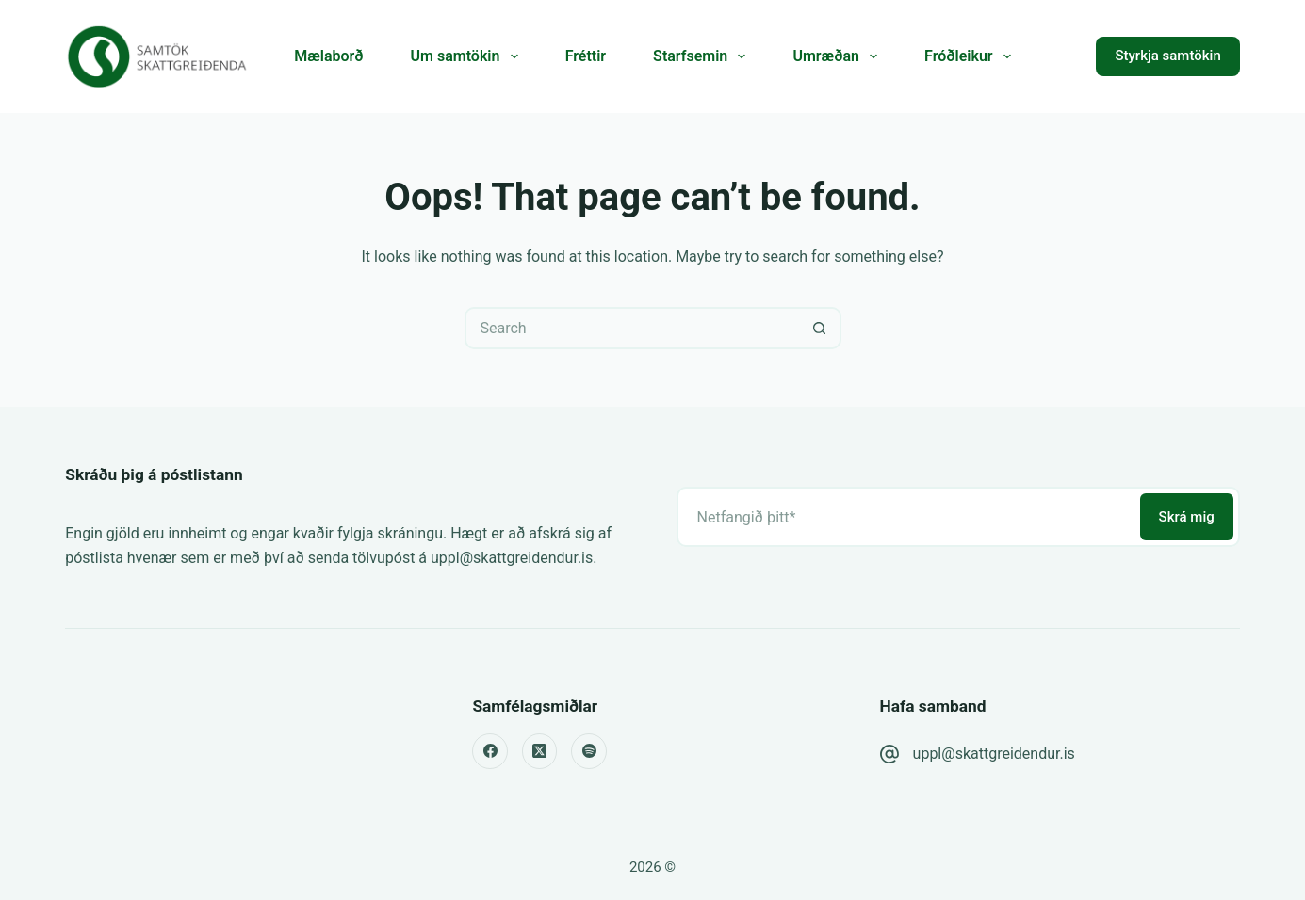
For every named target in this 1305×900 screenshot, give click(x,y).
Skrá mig (1187, 516)
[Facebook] (490, 751)
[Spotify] (589, 751)
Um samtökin (468, 56)
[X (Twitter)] (540, 751)
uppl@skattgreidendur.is (994, 754)
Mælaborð (328, 56)
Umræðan (838, 56)
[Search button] (820, 328)
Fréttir (585, 56)
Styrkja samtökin (1167, 55)
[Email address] (907, 516)
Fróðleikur (971, 56)
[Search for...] (632, 328)
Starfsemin (703, 56)
